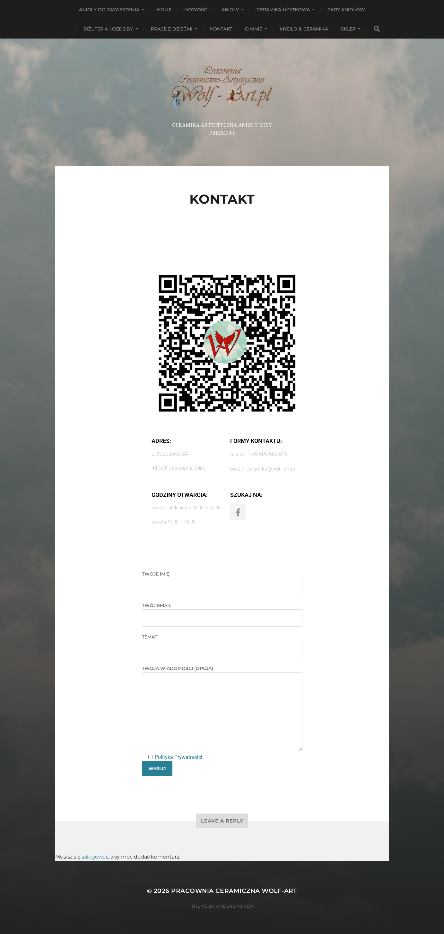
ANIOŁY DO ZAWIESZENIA (109, 10)
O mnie (253, 29)
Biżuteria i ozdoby (108, 29)
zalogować (95, 857)
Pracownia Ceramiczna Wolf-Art (234, 890)
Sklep (348, 29)
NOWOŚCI (196, 10)
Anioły (230, 10)
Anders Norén (234, 906)
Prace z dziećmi (171, 29)
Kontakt (221, 29)
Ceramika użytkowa (283, 10)
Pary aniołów (346, 10)
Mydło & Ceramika (304, 29)
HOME (164, 10)
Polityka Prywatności (177, 757)
